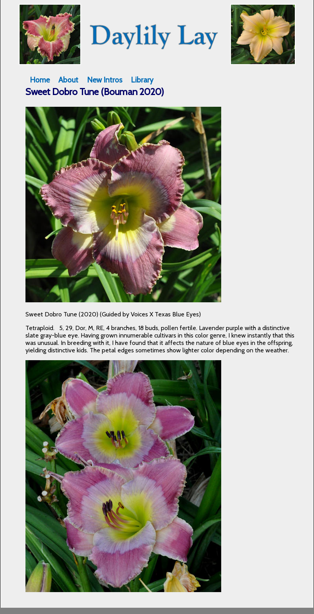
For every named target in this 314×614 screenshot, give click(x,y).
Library (142, 79)
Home (40, 79)
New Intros (104, 79)
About (68, 79)
